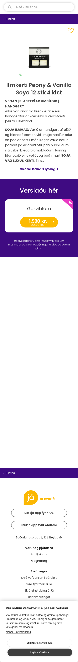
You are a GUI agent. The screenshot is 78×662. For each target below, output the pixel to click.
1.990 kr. (39, 222)
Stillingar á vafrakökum (40, 642)
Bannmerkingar (39, 597)
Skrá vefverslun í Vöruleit (39, 578)
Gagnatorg (39, 561)
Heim (10, 19)
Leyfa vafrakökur (39, 652)
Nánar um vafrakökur (18, 631)
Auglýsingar (39, 554)
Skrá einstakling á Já (39, 590)
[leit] (39, 7)
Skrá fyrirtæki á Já (39, 584)
